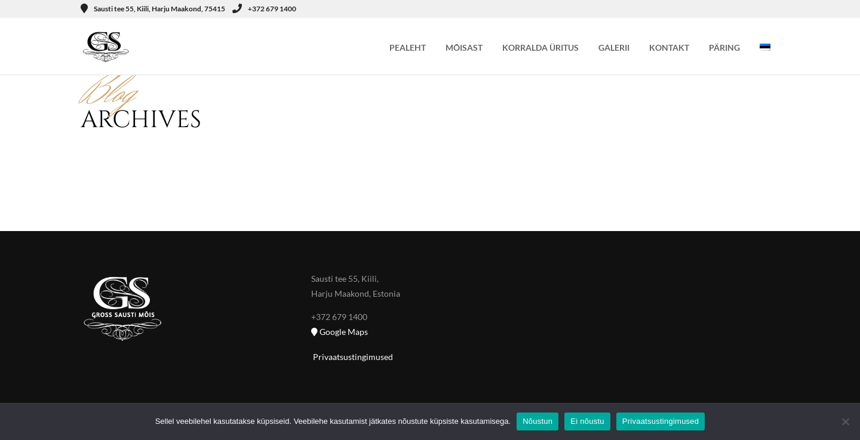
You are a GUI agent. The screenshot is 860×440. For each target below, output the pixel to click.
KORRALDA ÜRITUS (540, 47)
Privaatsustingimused (352, 357)
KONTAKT (669, 47)
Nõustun (537, 421)
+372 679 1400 (264, 8)
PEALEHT (407, 47)
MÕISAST (464, 47)
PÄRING (724, 47)
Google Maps (339, 332)
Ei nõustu (587, 421)
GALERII (613, 47)
